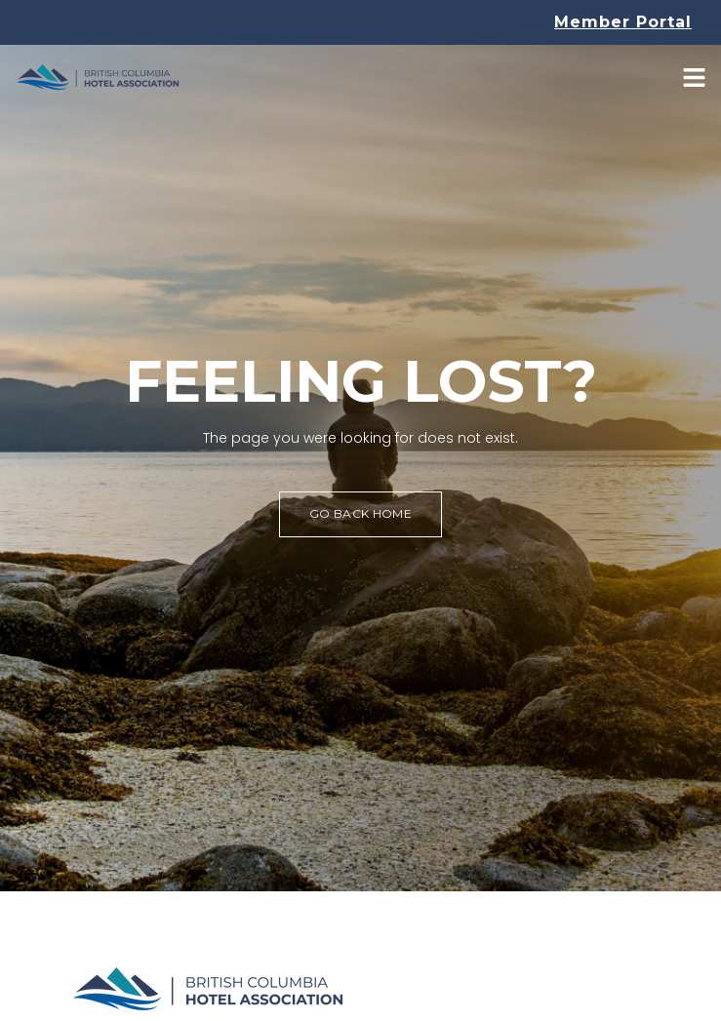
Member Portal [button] (623, 22)
